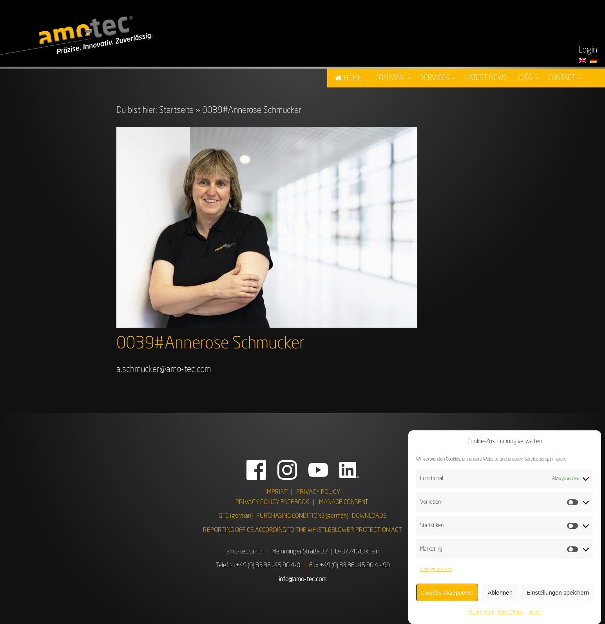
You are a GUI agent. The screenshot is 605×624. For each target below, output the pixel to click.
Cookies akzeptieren (447, 595)
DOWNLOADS (369, 516)
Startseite (176, 110)
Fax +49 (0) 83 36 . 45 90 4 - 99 (349, 565)
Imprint (534, 615)
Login (587, 50)
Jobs (526, 78)
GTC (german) (236, 516)
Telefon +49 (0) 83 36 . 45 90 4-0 (258, 565)
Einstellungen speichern (558, 595)
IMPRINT (276, 492)
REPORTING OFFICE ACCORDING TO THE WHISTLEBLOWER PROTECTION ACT (302, 530)
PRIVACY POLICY (318, 492)
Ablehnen (500, 595)
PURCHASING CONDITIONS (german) (302, 516)
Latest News (486, 78)
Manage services (436, 573)
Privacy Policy (481, 615)
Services (434, 78)
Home (353, 78)
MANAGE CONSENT (343, 502)
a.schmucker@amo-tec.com (163, 369)
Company (389, 78)
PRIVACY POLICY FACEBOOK (272, 502)
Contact (562, 78)
